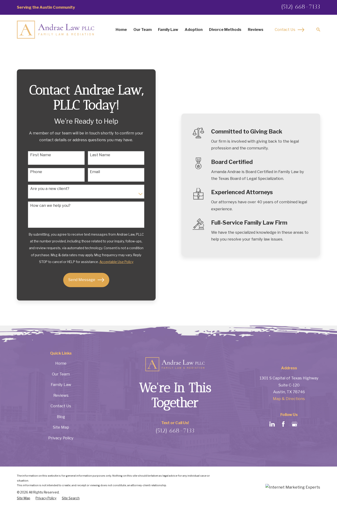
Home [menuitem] (121, 29)
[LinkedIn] (272, 424)
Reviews (61, 395)
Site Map (61, 427)
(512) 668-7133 (300, 6)
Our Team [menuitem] (142, 29)
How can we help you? (50, 205)
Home (60, 363)
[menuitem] (23, 498)
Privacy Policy (60, 438)
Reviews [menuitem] (255, 29)
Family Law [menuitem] (168, 29)
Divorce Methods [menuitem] (225, 29)
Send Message (86, 280)
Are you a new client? (49, 188)
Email (95, 172)
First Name (40, 155)
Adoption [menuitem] (194, 29)
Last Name (100, 155)
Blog (61, 416)
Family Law (61, 384)
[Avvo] (305, 424)
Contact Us (289, 29)
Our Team (61, 374)
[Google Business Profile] (294, 424)
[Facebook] (283, 424)
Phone (36, 172)
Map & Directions (289, 398)
